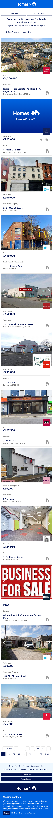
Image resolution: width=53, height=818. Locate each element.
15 (33, 748)
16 (38, 748)
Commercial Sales (37, 766)
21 (14, 754)
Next (48, 754)
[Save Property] (47, 93)
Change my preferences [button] (27, 813)
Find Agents (34, 769)
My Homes (23, 769)
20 (9, 754)
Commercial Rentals (10, 769)
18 (48, 748)
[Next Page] (47, 32)
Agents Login (26, 774)
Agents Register (26, 779)
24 (30, 754)
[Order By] (30, 32)
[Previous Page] (42, 32)
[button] (49, 55)
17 (43, 748)
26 (41, 754)
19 (3, 754)
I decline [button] (14, 813)
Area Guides (44, 769)
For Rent (26, 766)
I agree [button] (6, 813)
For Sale (18, 766)
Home (11, 766)
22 (19, 754)
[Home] (26, 4)
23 (24, 754)
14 (27, 748)
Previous (8, 748)
